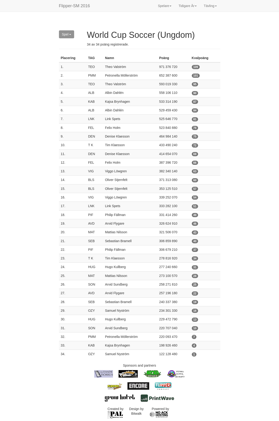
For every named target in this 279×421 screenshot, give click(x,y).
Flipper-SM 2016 (74, 6)
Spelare (164, 6)
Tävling (210, 6)
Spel (66, 34)
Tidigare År (187, 6)
